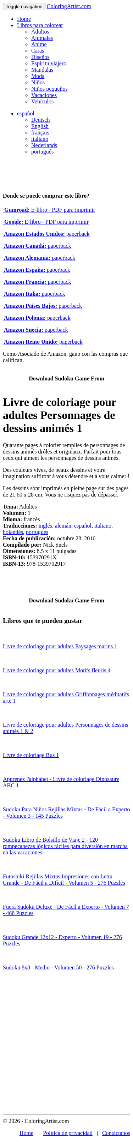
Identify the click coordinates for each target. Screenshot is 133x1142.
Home (24, 19)
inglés (45, 526)
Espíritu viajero (48, 63)
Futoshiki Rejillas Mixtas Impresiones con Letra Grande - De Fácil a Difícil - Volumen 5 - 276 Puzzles (64, 879)
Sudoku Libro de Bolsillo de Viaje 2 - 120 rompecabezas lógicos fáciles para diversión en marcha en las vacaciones (65, 846)
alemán (63, 526)
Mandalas (42, 70)
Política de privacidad (68, 1133)
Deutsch (40, 120)
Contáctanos (116, 1133)
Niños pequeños (49, 89)
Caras (37, 51)
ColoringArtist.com (69, 6)
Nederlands (44, 145)
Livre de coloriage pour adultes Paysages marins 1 (60, 646)
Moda (37, 76)
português (42, 152)
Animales (42, 38)
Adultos (40, 32)
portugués (37, 532)
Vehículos (42, 101)
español (25, 113)
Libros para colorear (40, 25)
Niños (38, 82)
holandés (13, 532)
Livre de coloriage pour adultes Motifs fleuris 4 (56, 670)
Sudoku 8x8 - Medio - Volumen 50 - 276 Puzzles (58, 967)
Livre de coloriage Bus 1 (31, 755)
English (40, 126)
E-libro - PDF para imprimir (49, 210)
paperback (46, 234)
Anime (39, 44)
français (40, 133)
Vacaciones (44, 95)
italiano (39, 139)
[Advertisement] (66, 1045)
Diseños (40, 57)
